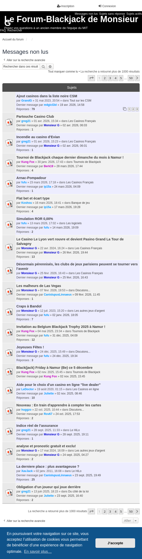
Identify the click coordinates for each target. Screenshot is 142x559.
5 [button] (121, 78)
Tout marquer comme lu (63, 71)
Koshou (26, 202)
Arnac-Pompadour (31, 178)
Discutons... (83, 290)
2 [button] (104, 78)
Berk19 (48, 166)
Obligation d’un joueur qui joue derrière (48, 487)
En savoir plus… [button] (38, 551)
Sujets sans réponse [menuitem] (112, 13)
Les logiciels (73, 223)
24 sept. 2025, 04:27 (76, 455)
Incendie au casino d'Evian (38, 137)
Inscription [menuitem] (65, 6)
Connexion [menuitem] (107, 6)
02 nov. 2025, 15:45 (72, 376)
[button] (91, 78)
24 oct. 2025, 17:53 (68, 414)
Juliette (49, 393)
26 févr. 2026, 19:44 (75, 252)
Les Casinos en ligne (85, 389)
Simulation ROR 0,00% (34, 219)
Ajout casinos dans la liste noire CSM (46, 96)
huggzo (26, 409)
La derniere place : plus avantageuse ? (47, 466)
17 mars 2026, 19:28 (67, 207)
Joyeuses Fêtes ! (30, 347)
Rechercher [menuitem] (14, 30)
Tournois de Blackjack (87, 162)
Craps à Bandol (29, 306)
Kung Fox (27, 162)
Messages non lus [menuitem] (86, 13)
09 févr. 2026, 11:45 (87, 294)
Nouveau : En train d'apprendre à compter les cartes (58, 405)
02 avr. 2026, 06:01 (75, 145)
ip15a (47, 186)
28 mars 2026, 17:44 (70, 166)
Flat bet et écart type (33, 198)
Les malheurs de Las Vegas (38, 286)
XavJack (27, 471)
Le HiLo (75, 430)
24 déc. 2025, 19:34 (64, 356)
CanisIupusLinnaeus (57, 294)
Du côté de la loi (78, 491)
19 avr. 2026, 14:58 (72, 105)
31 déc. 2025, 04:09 (64, 335)
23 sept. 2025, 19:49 (88, 475)
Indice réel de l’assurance (37, 426)
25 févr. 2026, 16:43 (75, 277)
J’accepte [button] (115, 543)
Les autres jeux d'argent (89, 310)
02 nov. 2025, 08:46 (69, 393)
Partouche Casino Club (35, 116)
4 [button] (115, 78)
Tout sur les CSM (80, 100)
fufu (24, 182)
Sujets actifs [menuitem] (134, 13)
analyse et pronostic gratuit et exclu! (46, 446)
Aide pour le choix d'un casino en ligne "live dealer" (58, 385)
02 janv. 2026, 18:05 (65, 315)
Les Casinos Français (82, 121)
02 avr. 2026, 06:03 (75, 125)
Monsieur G (51, 125)
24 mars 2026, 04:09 (67, 186)
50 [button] (131, 78)
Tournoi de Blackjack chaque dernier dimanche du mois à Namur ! (70, 157)
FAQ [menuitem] (3, 30)
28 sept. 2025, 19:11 (76, 434)
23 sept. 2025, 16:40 (70, 495)
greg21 (26, 121)
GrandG (26, 100)
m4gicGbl (50, 105)
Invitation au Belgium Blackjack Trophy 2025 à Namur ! (60, 327)
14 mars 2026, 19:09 (65, 227)
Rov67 (48, 414)
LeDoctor (27, 389)
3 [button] (110, 78)
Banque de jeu (80, 202)
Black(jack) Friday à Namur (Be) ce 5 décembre (54, 367)
